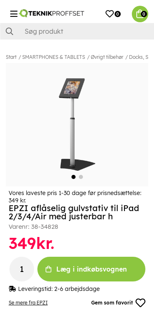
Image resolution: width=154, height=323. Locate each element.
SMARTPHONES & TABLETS (53, 57)
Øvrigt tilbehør (107, 57)
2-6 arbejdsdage (77, 289)
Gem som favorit (118, 303)
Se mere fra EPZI (28, 303)
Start (11, 57)
